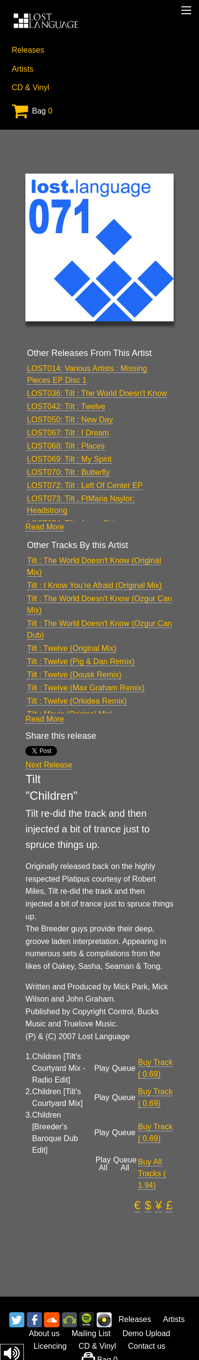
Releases (28, 50)
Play (101, 1068)
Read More (44, 527)
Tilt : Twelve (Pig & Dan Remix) (81, 661)
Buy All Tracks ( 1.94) (152, 1173)
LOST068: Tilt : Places (65, 446)
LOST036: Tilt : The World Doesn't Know (97, 393)
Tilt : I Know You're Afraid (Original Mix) (94, 585)
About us (44, 1333)
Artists (22, 69)
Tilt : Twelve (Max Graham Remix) (85, 688)
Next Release (48, 765)
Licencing (50, 1346)
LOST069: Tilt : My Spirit (69, 459)
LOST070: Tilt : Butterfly (68, 472)
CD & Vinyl (30, 87)
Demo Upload (146, 1333)
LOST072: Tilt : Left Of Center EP (84, 485)
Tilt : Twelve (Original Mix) (71, 648)
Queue (124, 1068)
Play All (103, 1164)
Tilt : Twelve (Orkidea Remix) (76, 701)
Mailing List (91, 1333)
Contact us (146, 1346)
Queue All (125, 1164)
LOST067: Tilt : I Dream (68, 433)
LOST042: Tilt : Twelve (66, 406)
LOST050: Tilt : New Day (70, 419)
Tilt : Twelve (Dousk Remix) (74, 674)
